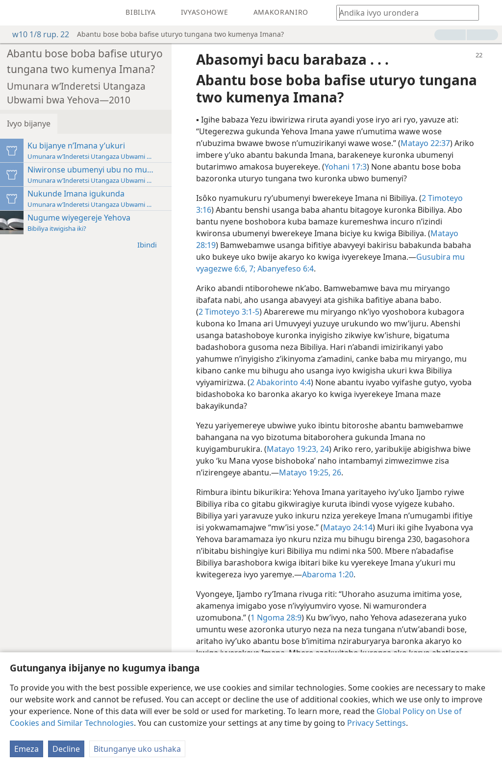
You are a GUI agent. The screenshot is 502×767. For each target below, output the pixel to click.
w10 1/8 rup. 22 (35, 34)
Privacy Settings (376, 723)
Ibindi (152, 244)
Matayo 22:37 (425, 143)
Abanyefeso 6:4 (284, 268)
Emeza (26, 748)
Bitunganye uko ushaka (137, 748)
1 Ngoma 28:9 (276, 617)
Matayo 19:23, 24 (298, 449)
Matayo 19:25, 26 (310, 472)
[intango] (14, 13)
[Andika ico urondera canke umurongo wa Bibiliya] (403, 12)
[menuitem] (14, 13)
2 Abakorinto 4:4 (280, 382)
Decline (66, 748)
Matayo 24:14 (348, 527)
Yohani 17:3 (346, 166)
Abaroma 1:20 (327, 574)
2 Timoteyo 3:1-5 (229, 311)
